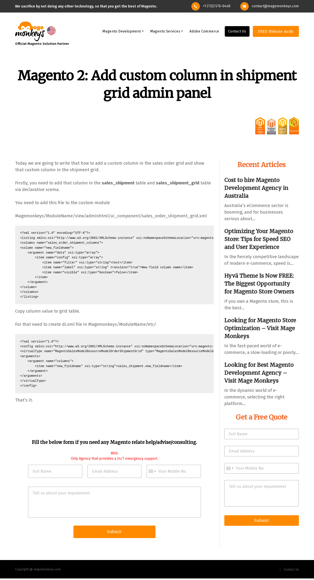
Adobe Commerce (204, 31)
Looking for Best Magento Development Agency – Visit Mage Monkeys (259, 373)
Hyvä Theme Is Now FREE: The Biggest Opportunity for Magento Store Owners (259, 284)
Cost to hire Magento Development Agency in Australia (256, 188)
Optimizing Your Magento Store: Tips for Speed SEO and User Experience (258, 239)
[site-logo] (30, 31)
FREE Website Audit (276, 31)
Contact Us (237, 31)
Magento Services (165, 31)
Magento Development (121, 31)
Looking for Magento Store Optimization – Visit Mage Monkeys (260, 328)
